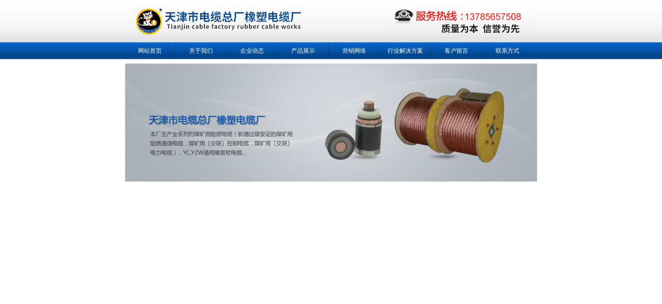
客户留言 (456, 50)
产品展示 (303, 50)
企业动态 (252, 50)
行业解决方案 (405, 50)
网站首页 (150, 50)
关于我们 (201, 50)
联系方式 (507, 50)
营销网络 (354, 50)
